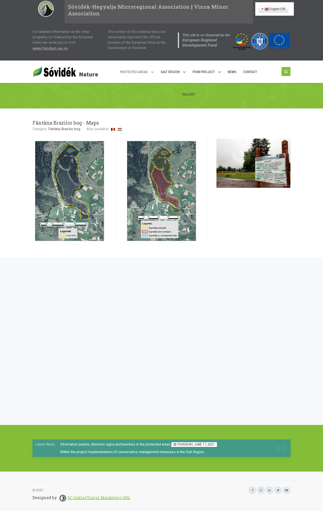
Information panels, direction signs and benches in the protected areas (115, 444)
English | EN (273, 9)
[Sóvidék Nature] (67, 72)
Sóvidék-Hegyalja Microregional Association (129, 6)
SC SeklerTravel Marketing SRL (99, 497)
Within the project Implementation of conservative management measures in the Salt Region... (133, 452)
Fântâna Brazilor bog (64, 129)
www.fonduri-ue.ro (50, 48)
